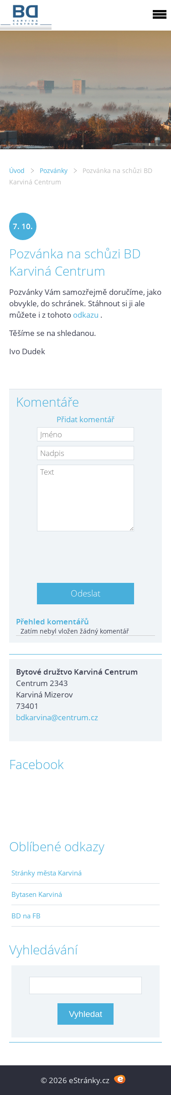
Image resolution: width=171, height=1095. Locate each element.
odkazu (85, 314)
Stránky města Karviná (46, 872)
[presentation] (85, 553)
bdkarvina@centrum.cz (57, 717)
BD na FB (26, 915)
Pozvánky (53, 170)
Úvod (17, 170)
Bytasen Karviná (36, 894)
